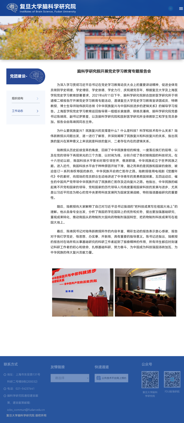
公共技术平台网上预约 (111, 379)
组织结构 (17, 98)
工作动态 (17, 111)
